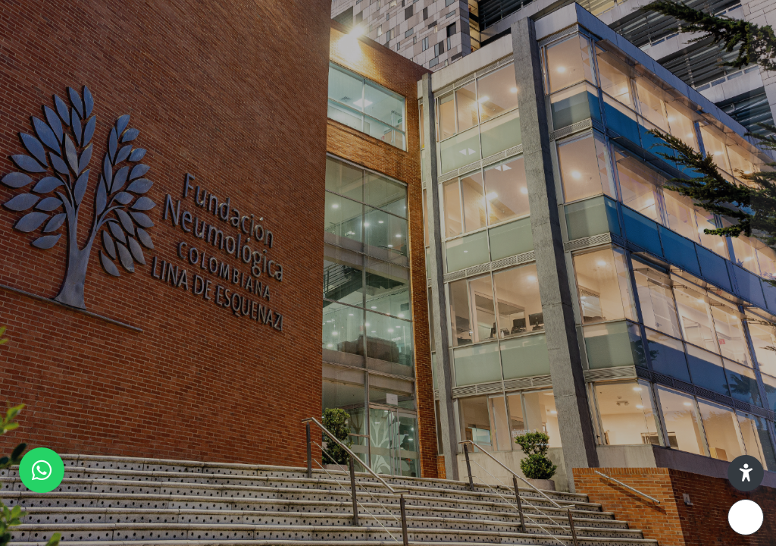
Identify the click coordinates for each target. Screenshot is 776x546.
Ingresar (616, 418)
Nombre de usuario (532, 223)
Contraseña (512, 300)
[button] (746, 473)
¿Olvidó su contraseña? (699, 375)
